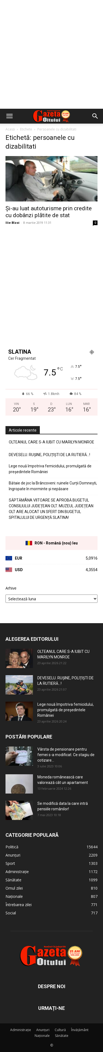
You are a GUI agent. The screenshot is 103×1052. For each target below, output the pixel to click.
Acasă (10, 129)
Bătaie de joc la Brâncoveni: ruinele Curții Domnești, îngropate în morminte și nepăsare (53, 486)
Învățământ (79, 1030)
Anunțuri (42, 1030)
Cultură (60, 1030)
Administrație (20, 1030)
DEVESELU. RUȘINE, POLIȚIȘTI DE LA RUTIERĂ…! (49, 455)
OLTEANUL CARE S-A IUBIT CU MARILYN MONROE (51, 442)
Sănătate (61, 1035)
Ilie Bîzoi (12, 222)
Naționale (42, 1035)
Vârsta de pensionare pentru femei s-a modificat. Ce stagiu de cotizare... (65, 754)
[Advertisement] (51, 54)
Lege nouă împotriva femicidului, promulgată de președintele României (50, 469)
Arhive (10, 588)
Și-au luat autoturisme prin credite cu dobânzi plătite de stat (48, 212)
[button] (9, 116)
